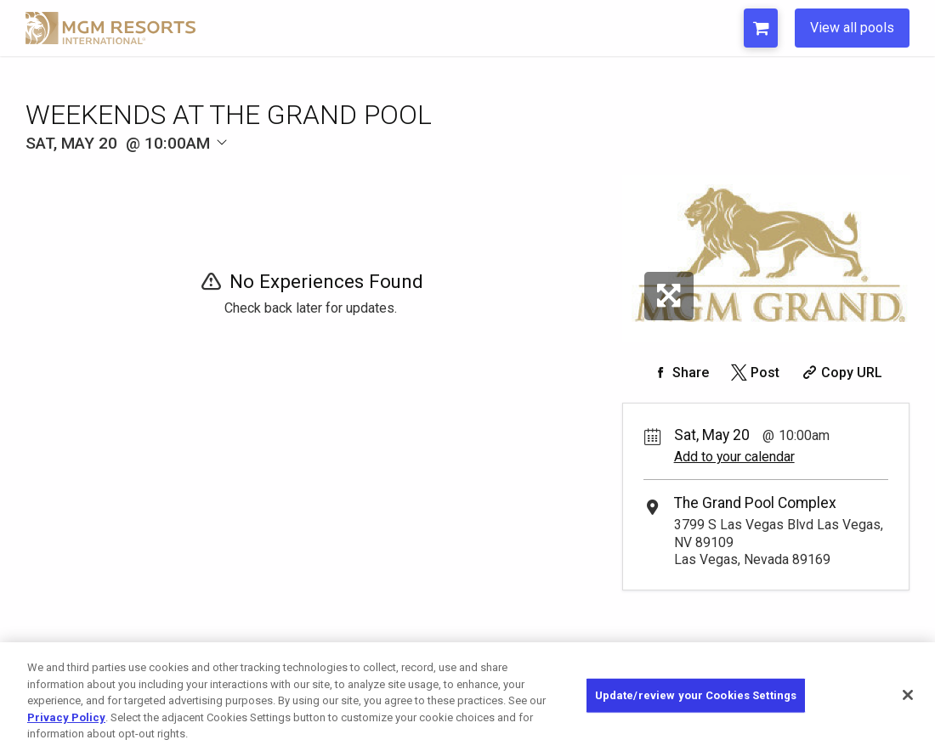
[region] (467, 696)
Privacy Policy (66, 717)
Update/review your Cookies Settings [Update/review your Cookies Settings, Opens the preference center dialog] (696, 695)
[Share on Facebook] (679, 372)
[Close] (907, 695)
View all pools (852, 28)
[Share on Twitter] (753, 372)
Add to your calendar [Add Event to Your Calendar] (734, 457)
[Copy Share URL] (841, 372)
